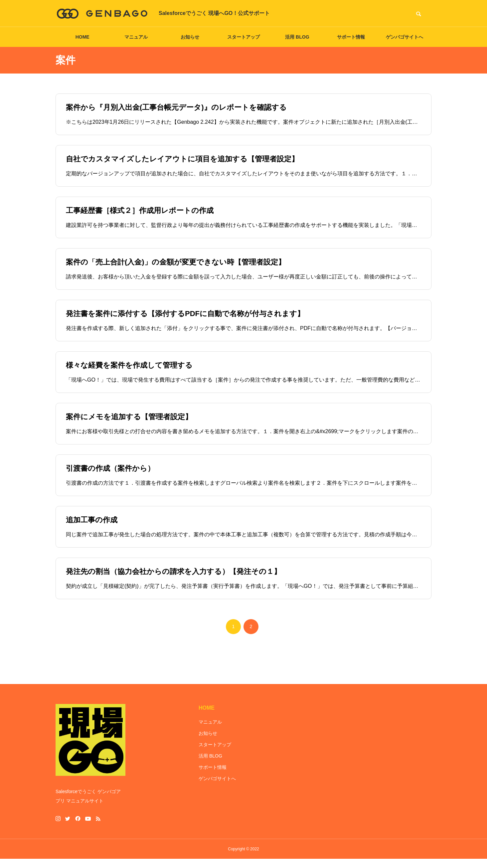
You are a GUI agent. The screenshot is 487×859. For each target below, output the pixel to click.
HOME (82, 37)
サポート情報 (351, 37)
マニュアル (136, 37)
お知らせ (190, 37)
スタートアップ (243, 37)
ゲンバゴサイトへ (404, 37)
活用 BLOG (297, 37)
